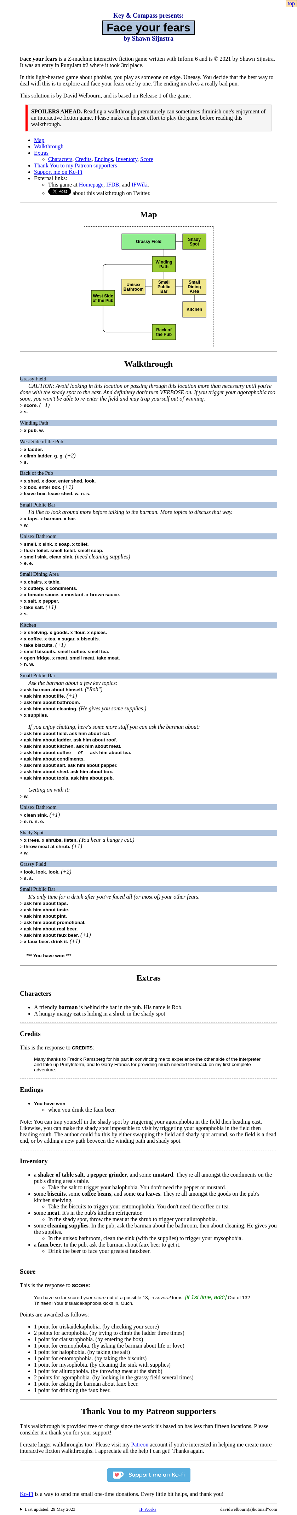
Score (146, 159)
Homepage (91, 185)
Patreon (139, 1445)
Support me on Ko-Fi (58, 172)
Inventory (126, 159)
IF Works (147, 1509)
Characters (60, 159)
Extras (41, 153)
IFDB (112, 185)
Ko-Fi (26, 1494)
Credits (83, 159)
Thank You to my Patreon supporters (75, 165)
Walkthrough (48, 146)
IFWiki (140, 185)
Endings (104, 159)
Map (39, 140)
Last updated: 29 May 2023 (50, 1509)
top (291, 3)
